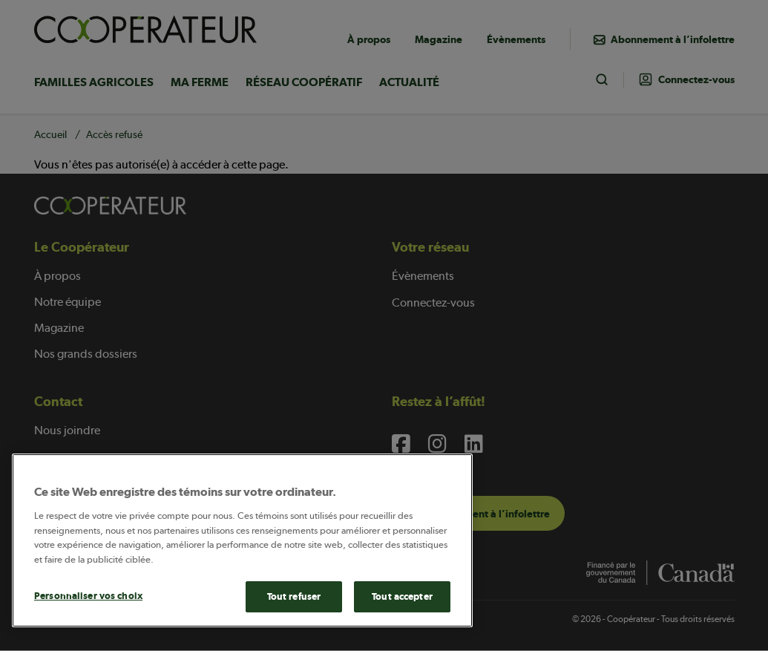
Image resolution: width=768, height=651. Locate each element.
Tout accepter (402, 596)
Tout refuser (294, 596)
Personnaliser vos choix (88, 595)
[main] (242, 540)
